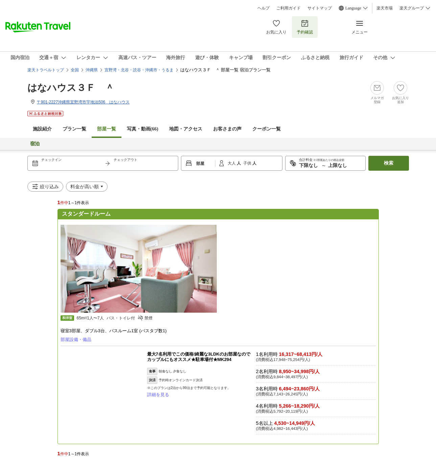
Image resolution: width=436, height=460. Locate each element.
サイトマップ (319, 8)
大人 (232, 163)
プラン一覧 (74, 128)
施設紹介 (42, 128)
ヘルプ (263, 8)
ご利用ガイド (288, 8)
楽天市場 (384, 8)
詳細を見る (158, 394)
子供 (247, 163)
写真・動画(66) (142, 128)
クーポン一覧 (266, 128)
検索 (388, 163)
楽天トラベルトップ (45, 70)
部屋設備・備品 (76, 339)
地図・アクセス (185, 128)
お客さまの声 (227, 128)
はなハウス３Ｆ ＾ (70, 87)
